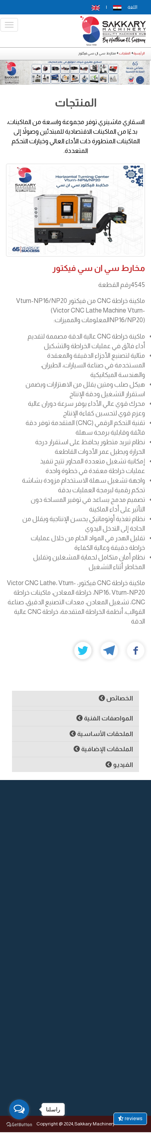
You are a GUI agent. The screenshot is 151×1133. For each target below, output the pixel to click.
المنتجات (125, 53)
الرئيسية (139, 53)
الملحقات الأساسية (101, 733)
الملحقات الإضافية (103, 749)
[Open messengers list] (19, 1109)
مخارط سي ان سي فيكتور (98, 268)
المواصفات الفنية (104, 718)
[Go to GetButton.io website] (19, 1124)
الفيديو (119, 764)
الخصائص (116, 698)
